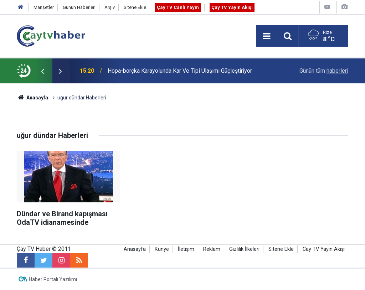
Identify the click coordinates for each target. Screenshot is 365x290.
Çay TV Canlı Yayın (178, 7)
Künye (162, 249)
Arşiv (109, 7)
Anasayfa (135, 249)
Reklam (211, 249)
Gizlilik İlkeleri (244, 249)
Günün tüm (323, 70)
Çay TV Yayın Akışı (232, 7)
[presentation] (42, 71)
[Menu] (266, 36)
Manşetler (44, 7)
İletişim (186, 249)
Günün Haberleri (79, 7)
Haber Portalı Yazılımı (53, 279)
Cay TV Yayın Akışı (324, 249)
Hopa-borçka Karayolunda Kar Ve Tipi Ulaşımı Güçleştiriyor (180, 70)
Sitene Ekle (135, 7)
